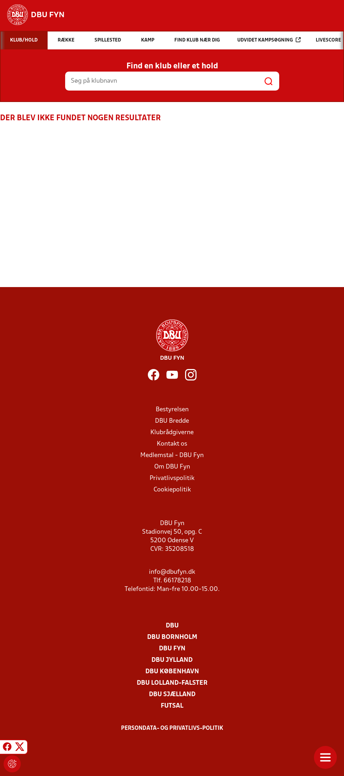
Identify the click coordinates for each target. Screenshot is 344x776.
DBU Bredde (172, 421)
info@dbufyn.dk (172, 572)
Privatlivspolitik (172, 478)
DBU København (172, 672)
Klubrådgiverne (172, 433)
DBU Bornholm (172, 637)
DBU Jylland (172, 660)
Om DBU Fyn (172, 467)
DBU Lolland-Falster (172, 683)
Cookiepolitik (172, 490)
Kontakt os (172, 444)
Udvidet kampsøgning (269, 40)
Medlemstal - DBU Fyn (172, 455)
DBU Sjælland (172, 695)
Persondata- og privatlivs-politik (172, 728)
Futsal (172, 706)
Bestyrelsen (172, 410)
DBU (172, 626)
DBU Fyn (172, 649)
